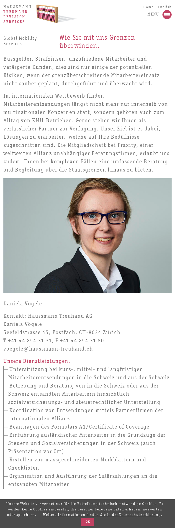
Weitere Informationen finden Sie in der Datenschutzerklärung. (102, 515)
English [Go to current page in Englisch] (165, 7)
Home (148, 7)
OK (87, 521)
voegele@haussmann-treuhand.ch (48, 349)
